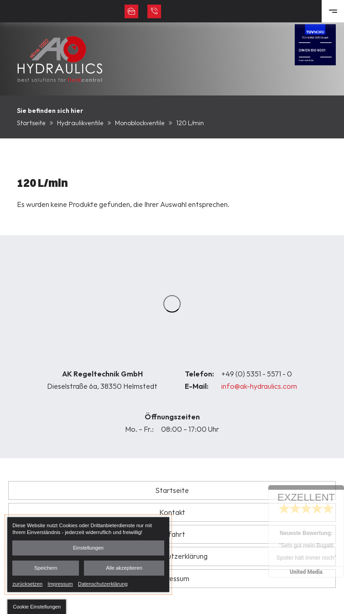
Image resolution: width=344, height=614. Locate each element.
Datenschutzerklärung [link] (103, 583)
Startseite (31, 123)
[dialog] (88, 554)
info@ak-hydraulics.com (259, 386)
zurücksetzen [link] (27, 583)
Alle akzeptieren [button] (124, 568)
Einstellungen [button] (88, 547)
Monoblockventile (140, 123)
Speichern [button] (45, 568)
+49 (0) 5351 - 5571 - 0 (256, 373)
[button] (36, 606)
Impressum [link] (60, 583)
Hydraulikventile (80, 123)
